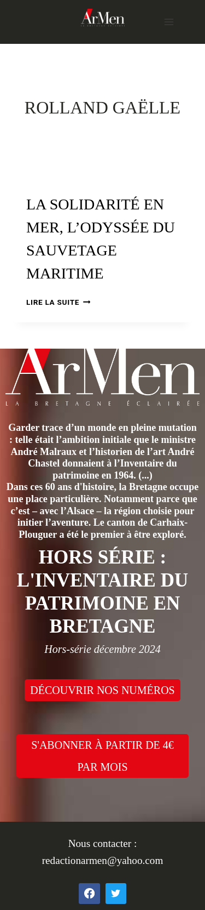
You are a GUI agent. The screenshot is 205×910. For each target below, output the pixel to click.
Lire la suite (58, 302)
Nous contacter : (102, 843)
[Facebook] (89, 893)
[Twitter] (116, 893)
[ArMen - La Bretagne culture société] (102, 17)
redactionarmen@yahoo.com (102, 860)
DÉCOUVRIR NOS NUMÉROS (102, 690)
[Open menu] (169, 21)
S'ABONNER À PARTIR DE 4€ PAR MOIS (102, 756)
